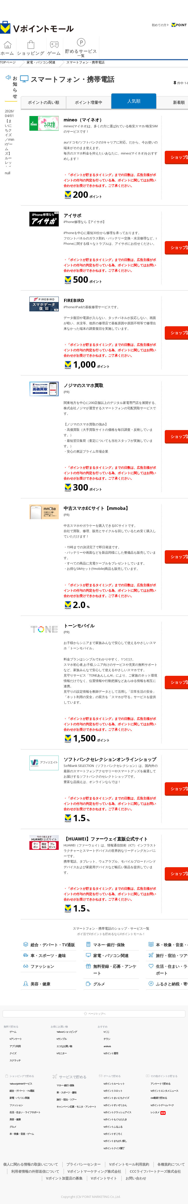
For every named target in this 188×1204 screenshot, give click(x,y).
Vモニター (62, 1053)
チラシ (107, 1038)
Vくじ (106, 1031)
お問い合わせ (136, 1178)
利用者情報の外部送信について (35, 1171)
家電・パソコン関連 (41, 62)
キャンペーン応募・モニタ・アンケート (76, 1106)
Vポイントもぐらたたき (115, 1119)
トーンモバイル (79, 626)
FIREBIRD (74, 300)
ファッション (42, 966)
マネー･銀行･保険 (109, 944)
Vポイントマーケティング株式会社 (94, 1171)
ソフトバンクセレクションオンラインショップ (110, 759)
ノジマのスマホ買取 (83, 385)
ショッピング (30, 50)
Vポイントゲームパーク (162, 1105)
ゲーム (13, 1031)
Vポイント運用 (111, 1053)
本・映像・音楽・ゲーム (22, 1133)
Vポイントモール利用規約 (129, 1164)
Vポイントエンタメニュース (164, 1090)
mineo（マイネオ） (84, 120)
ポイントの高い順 (43, 102)
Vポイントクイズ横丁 (114, 1148)
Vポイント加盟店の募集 (64, 1178)
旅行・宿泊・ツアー (66, 1099)
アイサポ (72, 215)
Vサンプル (62, 1038)
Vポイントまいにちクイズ (116, 1097)
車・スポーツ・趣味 (48, 955)
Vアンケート (16, 1038)
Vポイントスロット (113, 1090)
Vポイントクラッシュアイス (117, 1112)
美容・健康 (40, 984)
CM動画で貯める (159, 1097)
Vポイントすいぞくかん (115, 1105)
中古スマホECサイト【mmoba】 (97, 508)
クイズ (13, 1053)
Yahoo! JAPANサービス (21, 1083)
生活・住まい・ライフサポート (25, 1112)
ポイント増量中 (88, 102)
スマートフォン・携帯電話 (85, 62)
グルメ (99, 984)
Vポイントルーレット (114, 1083)
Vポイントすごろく (113, 1133)
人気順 (134, 101)
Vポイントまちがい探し (115, 1141)
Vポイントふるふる (113, 1126)
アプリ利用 (15, 1046)
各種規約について (171, 1164)
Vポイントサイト (104, 1178)
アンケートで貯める (160, 1083)
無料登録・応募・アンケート (114, 970)
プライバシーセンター (83, 1164)
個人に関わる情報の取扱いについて (30, 1164)
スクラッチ (15, 1060)
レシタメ (155, 1112)
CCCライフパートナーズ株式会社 (155, 1171)
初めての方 (159, 22)
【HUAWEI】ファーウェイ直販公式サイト (106, 839)
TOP (8, 62)
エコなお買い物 (64, 1046)
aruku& (107, 1046)
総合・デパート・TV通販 (53, 944)
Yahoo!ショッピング (67, 1031)
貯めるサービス (81, 50)
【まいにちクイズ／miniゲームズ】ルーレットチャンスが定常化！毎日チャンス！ (9, 162)
